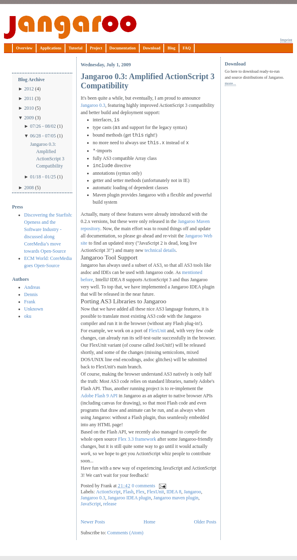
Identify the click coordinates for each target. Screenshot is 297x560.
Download (151, 48)
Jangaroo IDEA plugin (129, 498)
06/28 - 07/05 (43, 136)
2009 (29, 118)
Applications (50, 48)
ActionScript (108, 492)
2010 (29, 108)
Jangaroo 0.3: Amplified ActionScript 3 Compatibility (47, 155)
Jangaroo (70, 27)
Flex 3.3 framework (137, 439)
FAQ (187, 48)
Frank (29, 302)
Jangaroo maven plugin (175, 498)
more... (230, 83)
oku (27, 316)
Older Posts (205, 522)
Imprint (286, 40)
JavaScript (91, 504)
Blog (171, 48)
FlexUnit (157, 330)
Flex (140, 492)
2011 (29, 98)
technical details (160, 250)
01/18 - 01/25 (43, 177)
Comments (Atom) (125, 532)
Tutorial (76, 48)
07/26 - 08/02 (43, 126)
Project (96, 48)
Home (149, 522)
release (109, 504)
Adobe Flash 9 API (99, 396)
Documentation (123, 48)
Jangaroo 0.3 (93, 105)
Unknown (33, 309)
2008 (29, 187)
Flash (128, 492)
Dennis (31, 294)
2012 (29, 89)
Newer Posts (93, 522)
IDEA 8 (174, 492)
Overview (24, 48)
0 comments (143, 485)
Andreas (32, 287)
